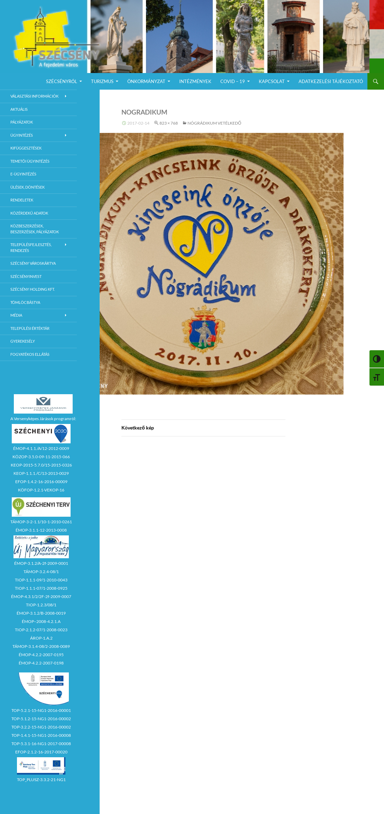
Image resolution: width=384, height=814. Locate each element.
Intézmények (195, 81)
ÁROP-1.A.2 (41, 638)
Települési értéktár (29, 328)
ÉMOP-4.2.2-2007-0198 (41, 663)
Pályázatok (21, 122)
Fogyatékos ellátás (29, 354)
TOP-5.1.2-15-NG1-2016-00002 (41, 718)
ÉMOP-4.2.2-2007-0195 (41, 654)
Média (16, 315)
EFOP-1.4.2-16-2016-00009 (41, 481)
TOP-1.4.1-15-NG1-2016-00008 (41, 735)
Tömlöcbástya (25, 302)
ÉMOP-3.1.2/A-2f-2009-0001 (41, 563)
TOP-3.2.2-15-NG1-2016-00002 (41, 727)
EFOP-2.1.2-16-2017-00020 (41, 751)
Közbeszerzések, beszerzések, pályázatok (34, 229)
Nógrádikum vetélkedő (214, 123)
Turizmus (102, 81)
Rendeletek (21, 200)
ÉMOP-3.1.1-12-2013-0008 (41, 530)
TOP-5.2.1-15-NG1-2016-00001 (41, 710)
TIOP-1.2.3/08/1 (41, 604)
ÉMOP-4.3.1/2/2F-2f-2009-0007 (41, 596)
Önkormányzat (146, 81)
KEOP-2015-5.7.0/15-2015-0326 (41, 465)
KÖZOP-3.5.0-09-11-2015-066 (41, 456)
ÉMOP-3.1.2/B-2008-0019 (41, 613)
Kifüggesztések (26, 148)
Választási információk (34, 96)
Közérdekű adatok (29, 213)
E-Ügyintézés (23, 174)
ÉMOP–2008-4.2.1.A (41, 621)
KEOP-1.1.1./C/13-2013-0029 (41, 473)
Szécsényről (61, 81)
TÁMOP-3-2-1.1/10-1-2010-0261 (41, 521)
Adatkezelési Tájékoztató (331, 81)
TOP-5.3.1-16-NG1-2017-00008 (41, 743)
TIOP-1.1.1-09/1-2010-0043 (41, 579)
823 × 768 (168, 123)
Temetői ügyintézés (29, 161)
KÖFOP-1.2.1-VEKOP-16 (41, 489)
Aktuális (19, 109)
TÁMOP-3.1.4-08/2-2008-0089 (41, 646)
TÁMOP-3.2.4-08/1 (41, 571)
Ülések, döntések (27, 187)
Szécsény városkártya (33, 263)
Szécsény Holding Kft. (32, 289)
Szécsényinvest (26, 276)
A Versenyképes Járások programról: (43, 418)
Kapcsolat (272, 81)
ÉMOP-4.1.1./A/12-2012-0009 (41, 448)
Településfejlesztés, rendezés (31, 247)
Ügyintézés (21, 135)
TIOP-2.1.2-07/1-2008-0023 (41, 629)
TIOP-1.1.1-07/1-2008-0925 (41, 588)
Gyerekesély (22, 341)
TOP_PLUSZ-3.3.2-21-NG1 (41, 779)
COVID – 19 (232, 81)
